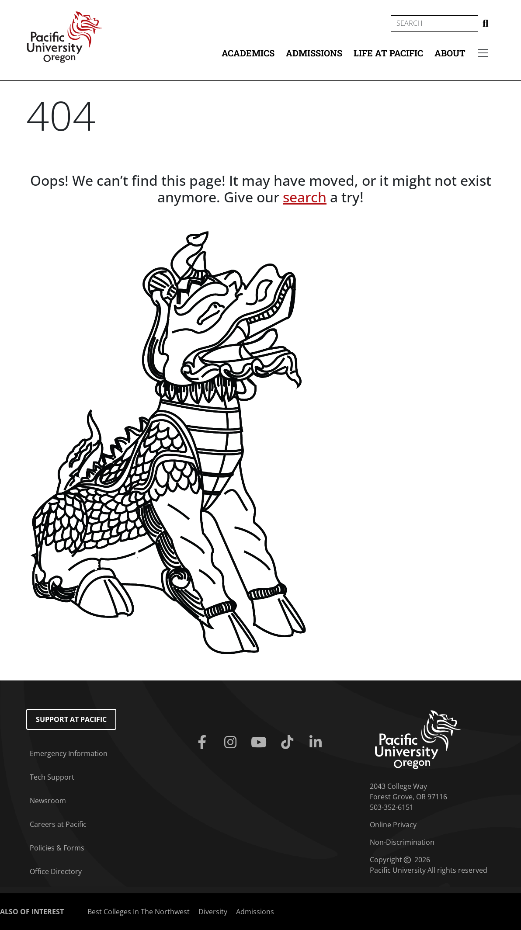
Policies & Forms (57, 848)
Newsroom (48, 800)
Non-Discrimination (402, 842)
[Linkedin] (317, 742)
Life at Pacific (388, 53)
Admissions (314, 53)
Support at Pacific (71, 719)
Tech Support (52, 777)
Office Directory (56, 871)
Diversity (212, 911)
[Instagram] (232, 742)
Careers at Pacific (58, 824)
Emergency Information (69, 753)
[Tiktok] (289, 742)
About (449, 53)
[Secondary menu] (483, 53)
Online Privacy (393, 824)
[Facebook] (203, 742)
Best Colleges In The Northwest (138, 911)
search (304, 196)
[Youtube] (260, 742)
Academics (248, 53)
